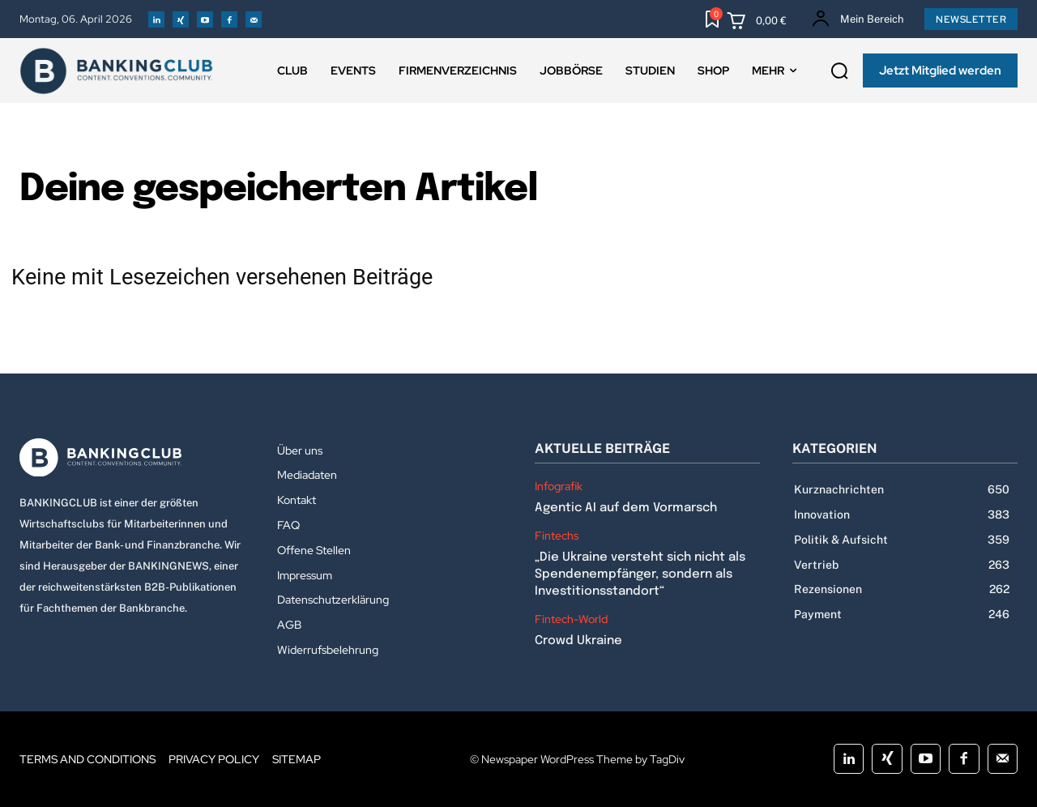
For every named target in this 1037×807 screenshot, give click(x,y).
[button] (839, 71)
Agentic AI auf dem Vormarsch (626, 508)
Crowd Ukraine (578, 640)
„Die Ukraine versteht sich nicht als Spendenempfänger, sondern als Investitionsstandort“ (640, 574)
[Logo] (132, 457)
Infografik (559, 486)
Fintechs (556, 536)
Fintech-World (571, 619)
